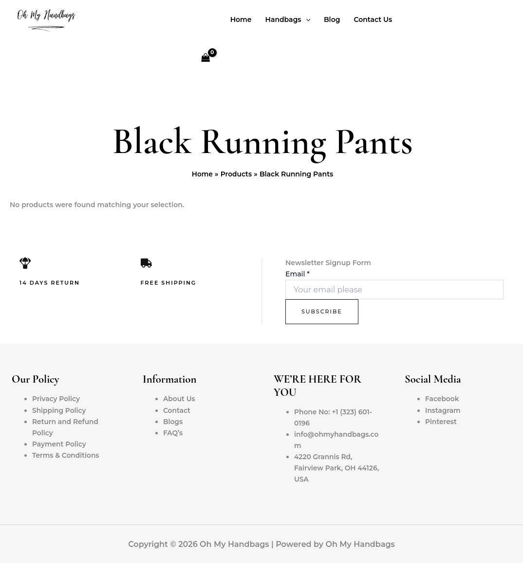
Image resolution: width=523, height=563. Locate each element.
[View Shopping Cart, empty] (205, 59)
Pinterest (441, 421)
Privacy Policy (56, 398)
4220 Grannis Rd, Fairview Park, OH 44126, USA (337, 468)
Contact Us (373, 19)
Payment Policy (59, 444)
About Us (179, 398)
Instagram (443, 410)
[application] (305, 19)
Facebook (442, 398)
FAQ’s (173, 432)
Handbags (287, 19)
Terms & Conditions (66, 455)
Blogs (173, 421)
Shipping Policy (59, 410)
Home (241, 19)
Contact (177, 410)
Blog (332, 19)
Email (297, 274)
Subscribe (321, 311)
